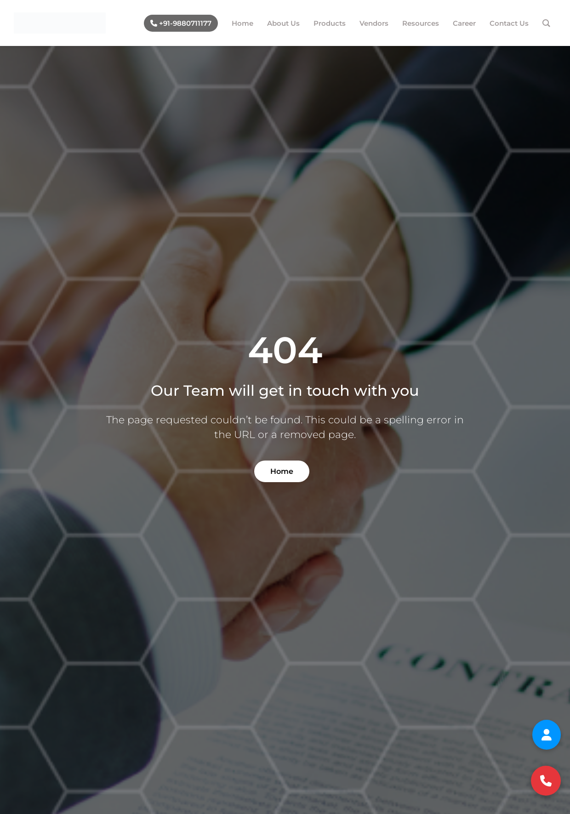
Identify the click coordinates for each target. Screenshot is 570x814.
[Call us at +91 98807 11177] (546, 781)
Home (281, 471)
